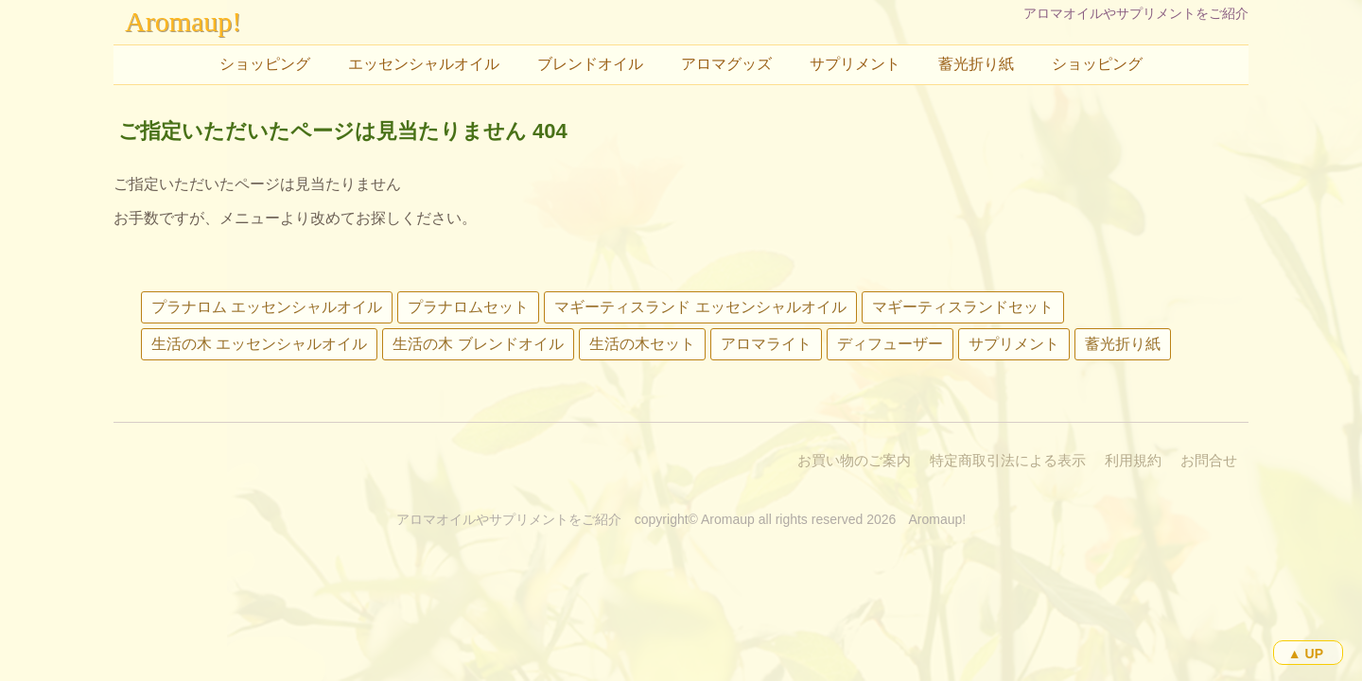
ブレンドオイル (590, 64)
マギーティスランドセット (963, 307)
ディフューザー (890, 344)
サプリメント (855, 64)
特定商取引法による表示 (1008, 460)
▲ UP (1305, 653)
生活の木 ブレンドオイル (478, 344)
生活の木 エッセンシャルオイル (259, 344)
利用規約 (1133, 460)
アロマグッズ (726, 64)
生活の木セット (642, 344)
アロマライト (766, 344)
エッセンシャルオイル (423, 64)
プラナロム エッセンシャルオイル (266, 307)
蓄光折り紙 (976, 64)
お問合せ (1208, 460)
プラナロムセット (468, 307)
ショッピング (264, 64)
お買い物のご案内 (854, 460)
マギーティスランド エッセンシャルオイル (700, 307)
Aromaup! (183, 21)
